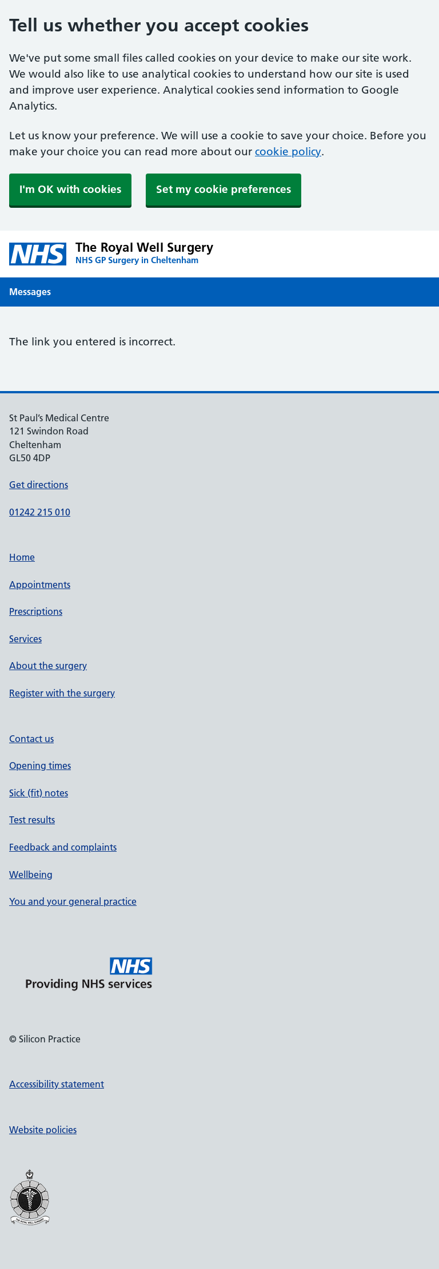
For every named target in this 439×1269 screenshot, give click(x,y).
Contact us (31, 738)
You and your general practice (73, 901)
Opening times (40, 765)
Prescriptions (35, 611)
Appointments (39, 584)
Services (25, 638)
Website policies (43, 1129)
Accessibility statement (56, 1084)
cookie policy (288, 151)
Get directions (38, 484)
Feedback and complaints (63, 847)
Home (22, 557)
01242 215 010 (39, 512)
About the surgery (48, 665)
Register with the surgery (62, 693)
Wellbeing (31, 874)
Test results (32, 819)
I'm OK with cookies (70, 189)
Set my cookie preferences (223, 189)
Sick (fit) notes (38, 793)
